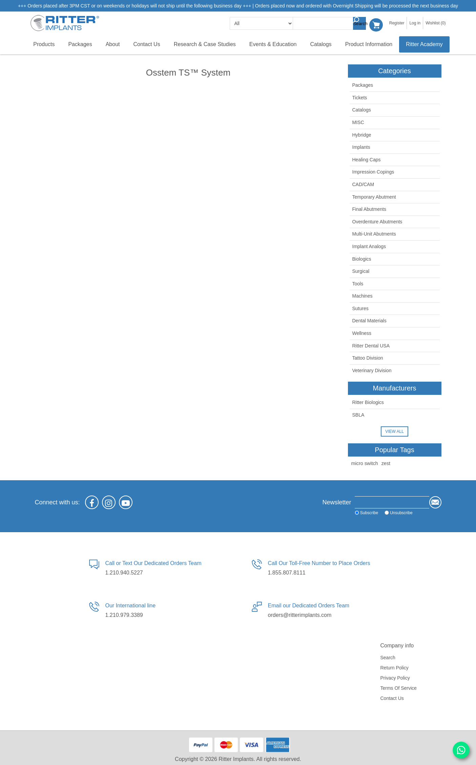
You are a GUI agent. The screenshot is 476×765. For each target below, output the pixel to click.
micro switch (364, 462)
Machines (362, 295)
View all (394, 430)
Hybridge (361, 134)
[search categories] (263, 23)
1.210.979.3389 (124, 615)
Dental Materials (369, 320)
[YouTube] (125, 501)
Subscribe (342, 512)
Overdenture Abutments (377, 221)
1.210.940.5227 (124, 572)
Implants (361, 146)
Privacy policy (395, 677)
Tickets (359, 97)
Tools (358, 283)
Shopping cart (377, 23)
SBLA (358, 414)
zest (385, 462)
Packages (362, 84)
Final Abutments (369, 209)
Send (435, 502)
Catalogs (361, 109)
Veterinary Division (372, 370)
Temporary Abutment (374, 196)
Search (361, 23)
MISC (358, 122)
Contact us (392, 697)
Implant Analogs (369, 246)
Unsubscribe (374, 512)
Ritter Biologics (368, 402)
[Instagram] (109, 501)
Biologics (361, 258)
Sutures (360, 308)
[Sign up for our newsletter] (378, 502)
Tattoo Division (367, 357)
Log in (414, 23)
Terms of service (398, 687)
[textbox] (329, 23)
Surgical (361, 271)
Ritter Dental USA (371, 345)
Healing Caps (366, 159)
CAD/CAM (363, 184)
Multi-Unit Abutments (374, 233)
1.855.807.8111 (287, 572)
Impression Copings (373, 171)
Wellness (362, 333)
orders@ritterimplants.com (300, 615)
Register (397, 23)
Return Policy (394, 667)
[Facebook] (92, 501)
